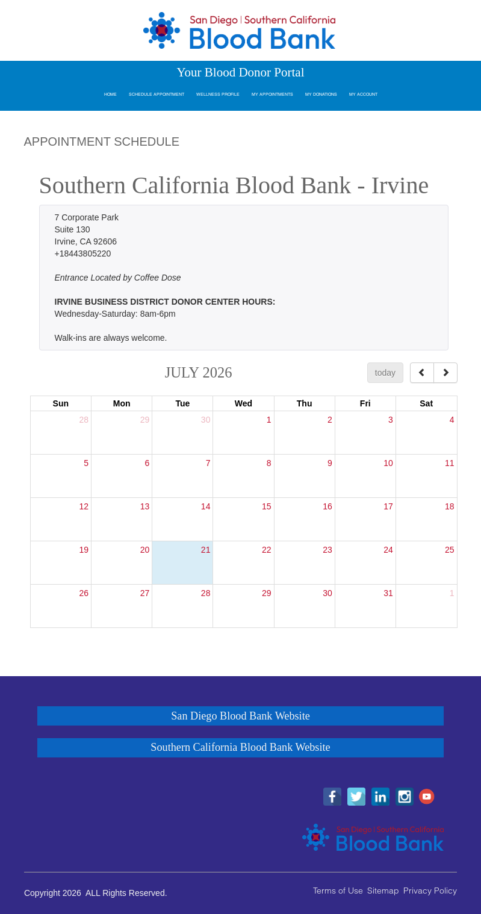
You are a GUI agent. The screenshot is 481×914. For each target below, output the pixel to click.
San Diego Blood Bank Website (240, 716)
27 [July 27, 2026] (145, 593)
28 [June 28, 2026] (84, 419)
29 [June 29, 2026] (145, 419)
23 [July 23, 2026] (327, 550)
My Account (363, 94)
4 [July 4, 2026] (452, 419)
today (385, 373)
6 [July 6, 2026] (146, 463)
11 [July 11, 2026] (450, 463)
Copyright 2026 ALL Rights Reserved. (95, 893)
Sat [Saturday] (426, 403)
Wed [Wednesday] (243, 403)
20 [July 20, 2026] (145, 550)
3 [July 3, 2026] (390, 419)
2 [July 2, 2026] (329, 419)
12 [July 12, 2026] (84, 506)
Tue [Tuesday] (182, 403)
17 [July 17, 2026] (388, 506)
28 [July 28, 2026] (206, 593)
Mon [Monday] (122, 403)
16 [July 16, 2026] (327, 506)
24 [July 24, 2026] (388, 550)
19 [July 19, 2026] (84, 550)
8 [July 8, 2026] (269, 463)
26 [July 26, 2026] (84, 593)
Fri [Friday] (365, 403)
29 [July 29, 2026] (267, 593)
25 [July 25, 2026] (450, 550)
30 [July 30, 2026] (327, 593)
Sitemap (383, 890)
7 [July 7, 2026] (208, 463)
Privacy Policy (430, 890)
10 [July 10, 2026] (388, 463)
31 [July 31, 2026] (388, 593)
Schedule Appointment (156, 94)
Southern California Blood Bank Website (240, 747)
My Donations (321, 94)
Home (110, 94)
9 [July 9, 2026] (329, 463)
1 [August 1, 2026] (452, 593)
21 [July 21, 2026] (206, 550)
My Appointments (272, 94)
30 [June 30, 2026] (206, 419)
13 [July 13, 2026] (145, 506)
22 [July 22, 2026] (267, 550)
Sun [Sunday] (61, 403)
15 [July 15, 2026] (267, 506)
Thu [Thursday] (304, 403)
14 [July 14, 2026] (206, 506)
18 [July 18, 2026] (450, 506)
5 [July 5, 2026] (86, 463)
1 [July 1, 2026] (269, 419)
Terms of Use (338, 890)
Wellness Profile (218, 94)
